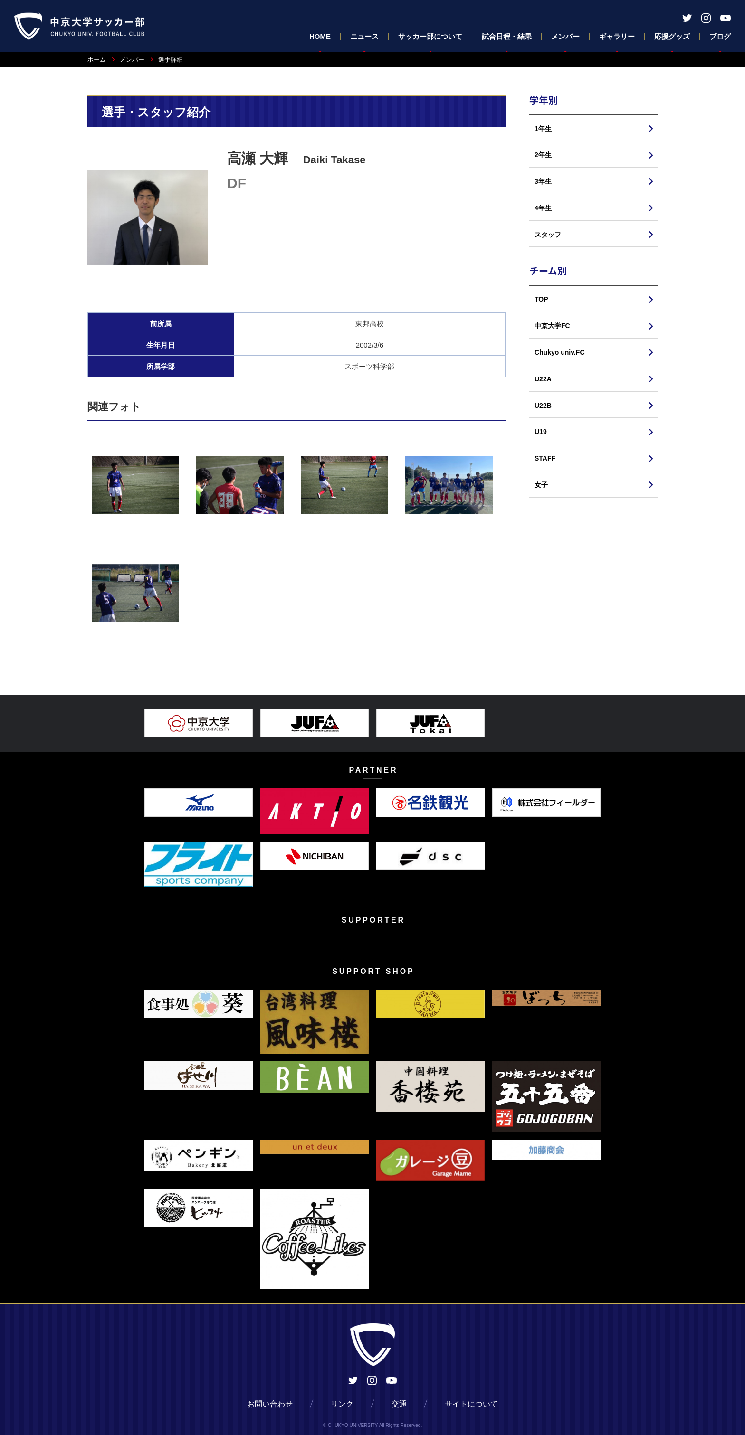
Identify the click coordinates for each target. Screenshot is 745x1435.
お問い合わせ (270, 1404)
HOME (320, 36)
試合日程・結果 (507, 36)
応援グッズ (672, 36)
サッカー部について (430, 36)
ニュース (364, 36)
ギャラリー (617, 36)
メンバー (565, 36)
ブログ (720, 36)
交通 (399, 1404)
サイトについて (471, 1404)
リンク (342, 1404)
